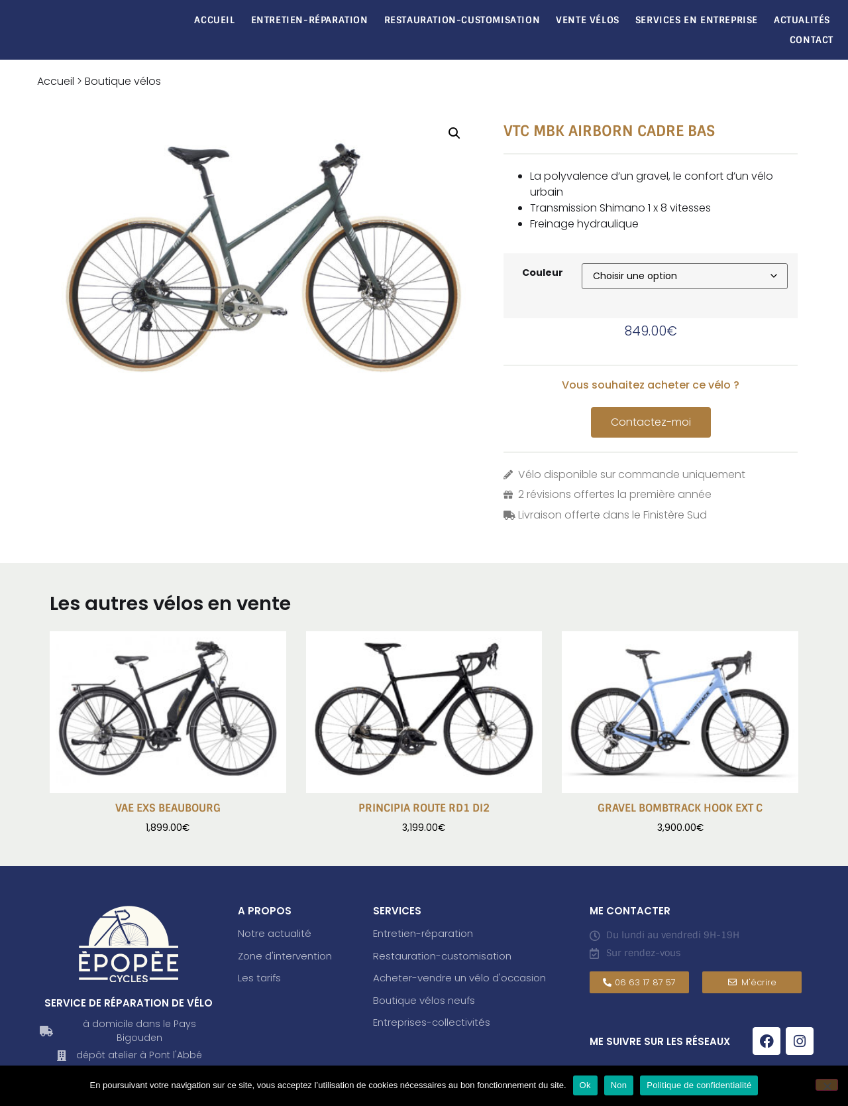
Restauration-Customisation (462, 20)
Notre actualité (274, 933)
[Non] (827, 1085)
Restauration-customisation (442, 956)
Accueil (214, 20)
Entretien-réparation (309, 20)
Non (619, 1085)
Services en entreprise (696, 20)
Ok (585, 1085)
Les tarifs (259, 978)
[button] (454, 133)
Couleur (542, 272)
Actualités (802, 20)
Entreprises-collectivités (431, 1022)
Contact (811, 40)
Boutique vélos (123, 81)
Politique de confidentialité (699, 1085)
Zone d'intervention (285, 956)
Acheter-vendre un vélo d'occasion (459, 978)
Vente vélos (587, 20)
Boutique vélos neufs (424, 1000)
